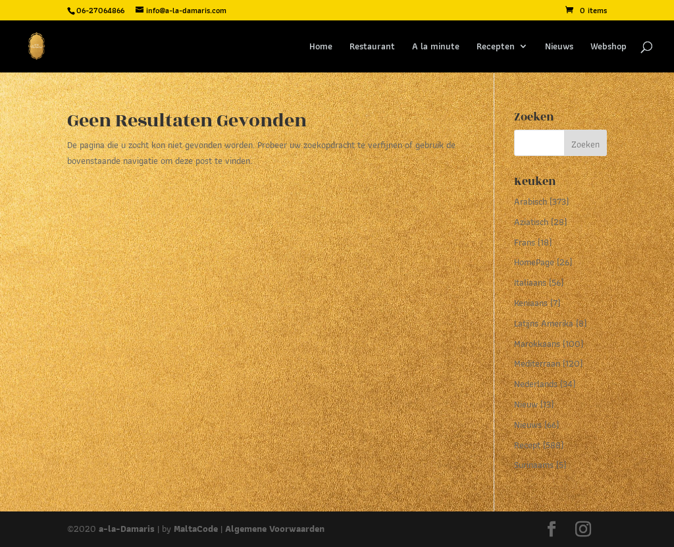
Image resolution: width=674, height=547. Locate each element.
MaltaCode (196, 528)
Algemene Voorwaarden (274, 528)
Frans (524, 242)
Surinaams (534, 464)
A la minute (435, 47)
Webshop (608, 47)
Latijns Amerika (543, 323)
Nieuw (526, 404)
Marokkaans (537, 343)
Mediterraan (537, 363)
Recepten (496, 47)
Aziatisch (531, 222)
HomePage (534, 262)
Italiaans (530, 282)
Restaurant (372, 47)
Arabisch (530, 201)
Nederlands (535, 384)
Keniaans (531, 303)
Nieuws (559, 47)
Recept (527, 445)
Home (320, 47)
